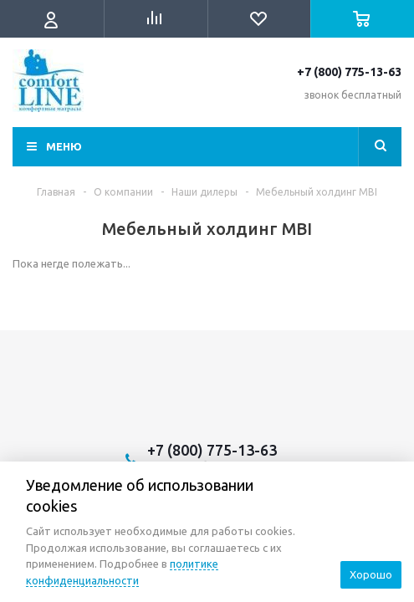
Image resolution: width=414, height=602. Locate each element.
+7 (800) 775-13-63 (349, 72)
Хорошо (371, 574)
